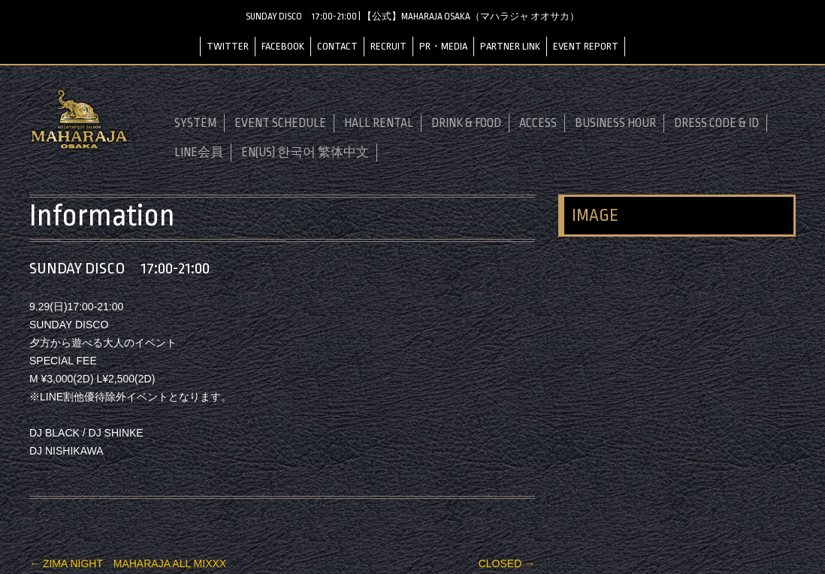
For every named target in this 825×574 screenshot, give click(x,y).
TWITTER (228, 46)
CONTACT (337, 46)
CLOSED (507, 563)
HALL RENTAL (378, 123)
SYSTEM (195, 123)
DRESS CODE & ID (716, 123)
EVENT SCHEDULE (280, 123)
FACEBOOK (282, 46)
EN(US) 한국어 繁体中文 (305, 152)
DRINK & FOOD (466, 123)
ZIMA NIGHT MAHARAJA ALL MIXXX (127, 563)
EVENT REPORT (585, 46)
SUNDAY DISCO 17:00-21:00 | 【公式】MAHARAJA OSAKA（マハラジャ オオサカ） (412, 16)
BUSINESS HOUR (615, 123)
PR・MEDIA (443, 46)
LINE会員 (198, 152)
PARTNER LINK (510, 46)
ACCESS (538, 123)
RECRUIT (388, 46)
